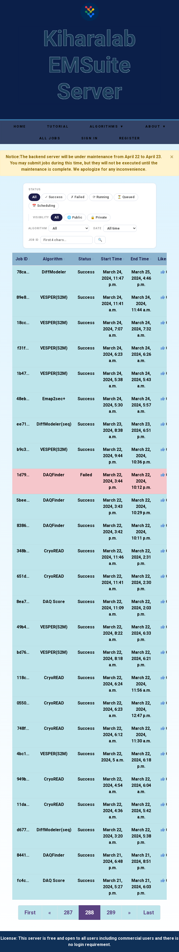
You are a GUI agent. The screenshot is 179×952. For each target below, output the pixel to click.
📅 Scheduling (43, 206)
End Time (141, 258)
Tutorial (57, 126)
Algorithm (54, 258)
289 (111, 912)
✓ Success (53, 197)
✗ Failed (77, 197)
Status (86, 258)
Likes (164, 258)
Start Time (113, 258)
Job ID (22, 258)
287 (68, 912)
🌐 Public (74, 217)
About (155, 126)
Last (148, 912)
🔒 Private (99, 217)
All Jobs (49, 138)
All (34, 197)
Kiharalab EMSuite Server (89, 65)
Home (20, 126)
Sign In (89, 138)
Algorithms (106, 126)
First (30, 912)
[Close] (172, 157)
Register (129, 138)
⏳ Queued (126, 197)
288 (89, 912)
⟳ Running (101, 197)
